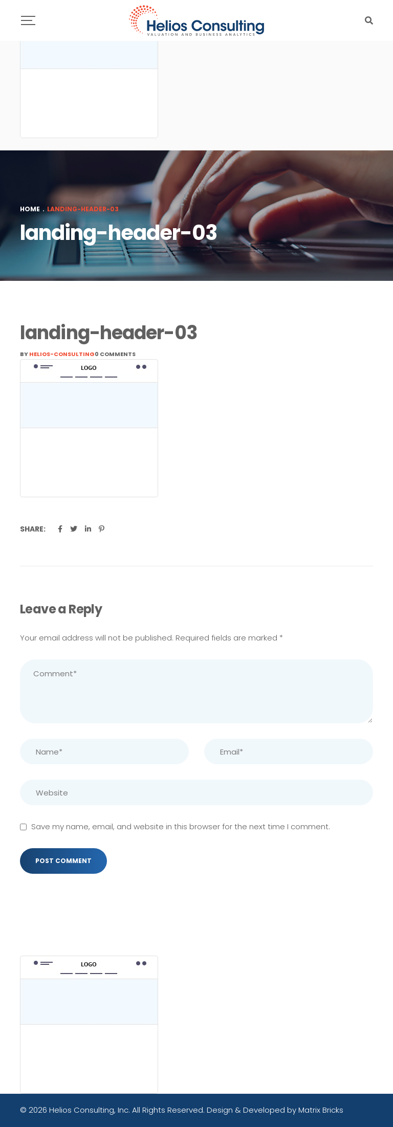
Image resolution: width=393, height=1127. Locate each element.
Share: (33, 529)
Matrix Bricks (320, 1109)
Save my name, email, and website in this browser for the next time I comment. (180, 826)
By (57, 354)
